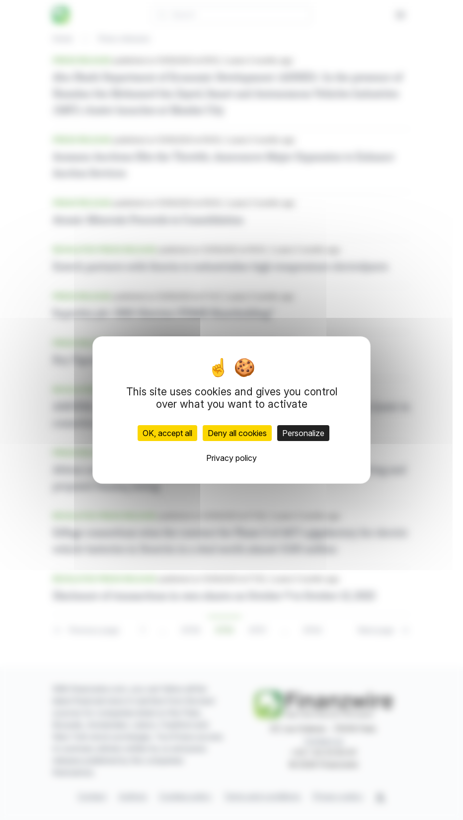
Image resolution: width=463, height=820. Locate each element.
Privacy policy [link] (231, 458)
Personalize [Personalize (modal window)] (303, 433)
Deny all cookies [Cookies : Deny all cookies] (237, 433)
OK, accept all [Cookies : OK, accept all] (167, 433)
